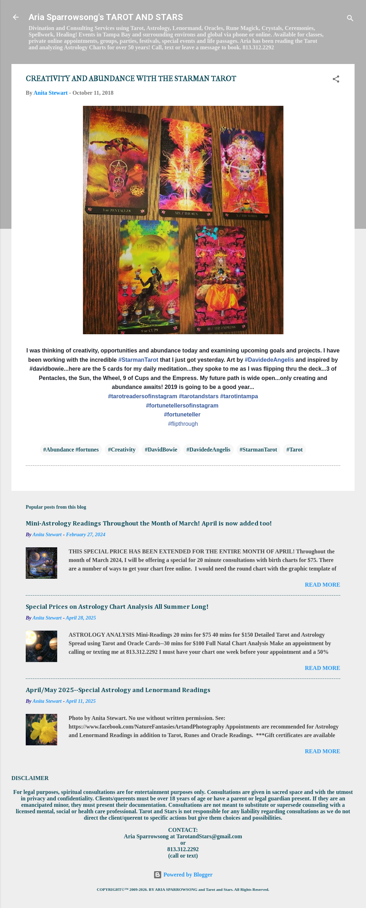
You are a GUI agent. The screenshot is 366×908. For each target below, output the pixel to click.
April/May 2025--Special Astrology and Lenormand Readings (118, 690)
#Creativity (121, 449)
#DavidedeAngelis (209, 449)
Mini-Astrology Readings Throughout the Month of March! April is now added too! (149, 523)
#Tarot (294, 449)
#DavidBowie (161, 449)
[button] (336, 80)
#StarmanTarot (258, 449)
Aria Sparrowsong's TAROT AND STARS (106, 17)
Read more (322, 585)
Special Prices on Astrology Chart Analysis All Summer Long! (117, 607)
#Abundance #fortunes (71, 449)
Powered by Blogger (182, 875)
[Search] (350, 19)
